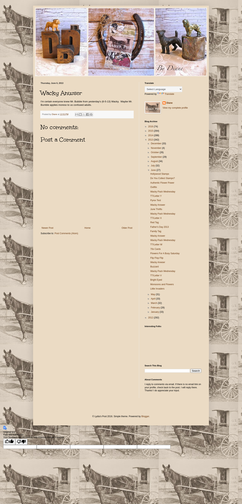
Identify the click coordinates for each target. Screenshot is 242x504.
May (153, 294)
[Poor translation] (21, 442)
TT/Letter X (156, 218)
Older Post (127, 228)
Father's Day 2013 (159, 227)
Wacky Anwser (157, 262)
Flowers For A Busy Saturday (165, 253)
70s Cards (155, 249)
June (153, 170)
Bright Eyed (156, 280)
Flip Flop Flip (156, 258)
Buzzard (154, 266)
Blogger (145, 416)
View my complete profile (175, 108)
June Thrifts (156, 209)
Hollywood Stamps (159, 174)
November (156, 148)
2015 (151, 131)
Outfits (153, 187)
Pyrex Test (155, 200)
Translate (165, 94)
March (154, 303)
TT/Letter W (156, 244)
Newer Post (47, 228)
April (153, 298)
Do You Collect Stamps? (162, 178)
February (156, 307)
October (155, 152)
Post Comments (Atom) (66, 233)
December (156, 143)
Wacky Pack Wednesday (162, 191)
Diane (169, 103)
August (155, 161)
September (157, 157)
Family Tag (155, 231)
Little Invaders (157, 288)
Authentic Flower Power (162, 182)
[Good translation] (9, 442)
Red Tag (154, 222)
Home (88, 228)
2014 (151, 135)
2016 (151, 126)
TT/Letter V (156, 275)
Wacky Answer (157, 205)
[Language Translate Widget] (163, 89)
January (155, 312)
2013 (151, 139)
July (153, 165)
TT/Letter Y (156, 196)
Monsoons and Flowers (162, 284)
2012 (151, 317)
